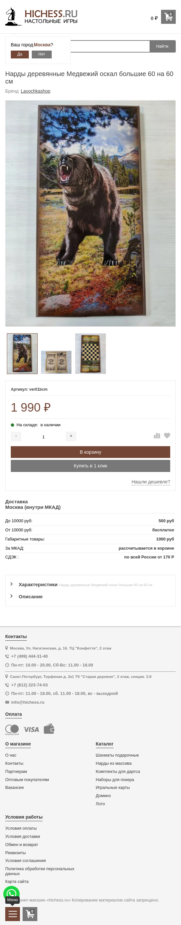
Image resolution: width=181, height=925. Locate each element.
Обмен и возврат (21, 844)
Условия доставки (22, 836)
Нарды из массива (114, 763)
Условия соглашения (25, 860)
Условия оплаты (21, 828)
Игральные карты (113, 787)
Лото (100, 804)
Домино (103, 795)
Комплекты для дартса (118, 771)
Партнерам (16, 771)
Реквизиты (15, 853)
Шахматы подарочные (117, 755)
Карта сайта (16, 881)
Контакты (14, 763)
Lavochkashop (35, 91)
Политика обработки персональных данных (39, 871)
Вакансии (14, 787)
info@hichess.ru (28, 702)
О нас (10, 755)
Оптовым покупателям (27, 779)
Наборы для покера (115, 779)
